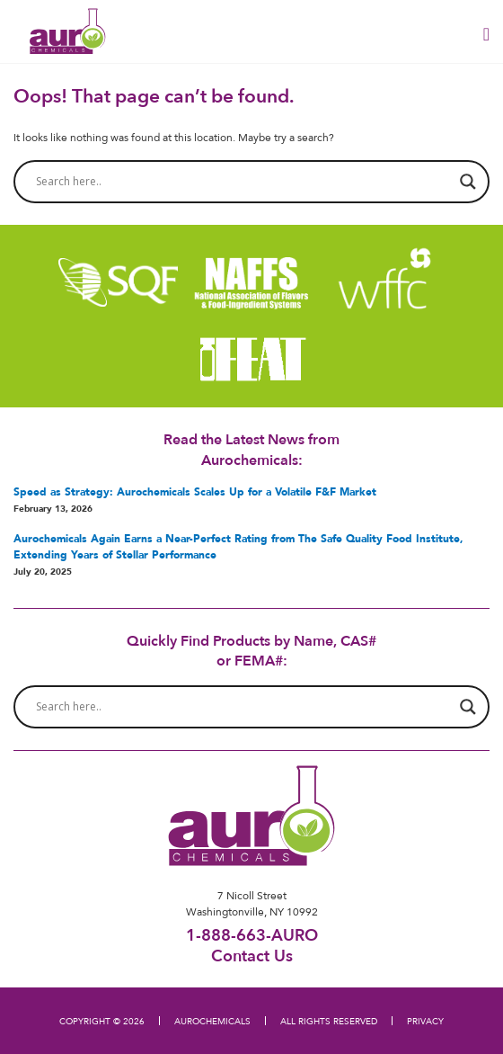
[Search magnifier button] (468, 181)
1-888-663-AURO (252, 934)
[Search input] (243, 181)
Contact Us (252, 955)
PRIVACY (425, 1021)
